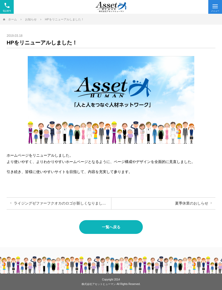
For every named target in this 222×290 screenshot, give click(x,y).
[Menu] (215, 7)
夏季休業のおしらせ (191, 203)
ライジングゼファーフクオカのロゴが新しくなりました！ (62, 203)
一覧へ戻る (111, 227)
